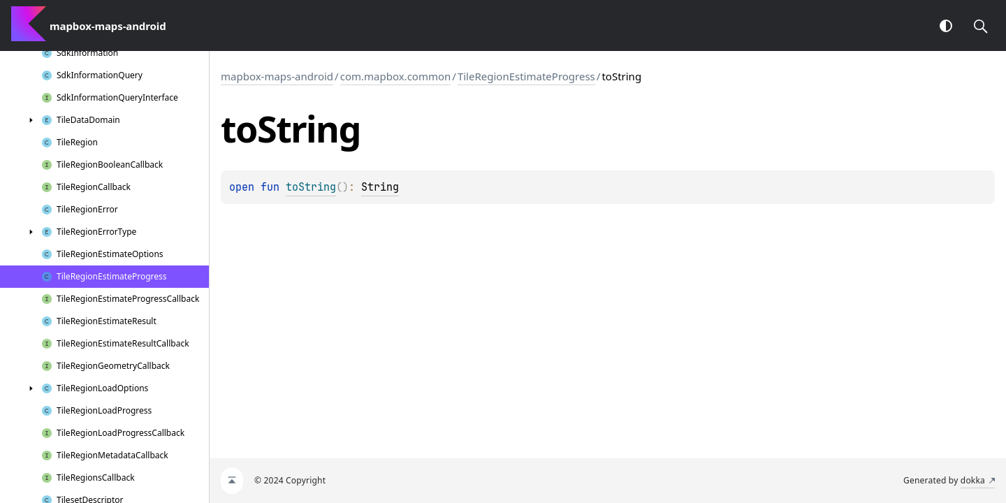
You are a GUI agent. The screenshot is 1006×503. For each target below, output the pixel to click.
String (380, 187)
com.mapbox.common (395, 76)
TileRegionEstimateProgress (526, 76)
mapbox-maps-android (277, 76)
